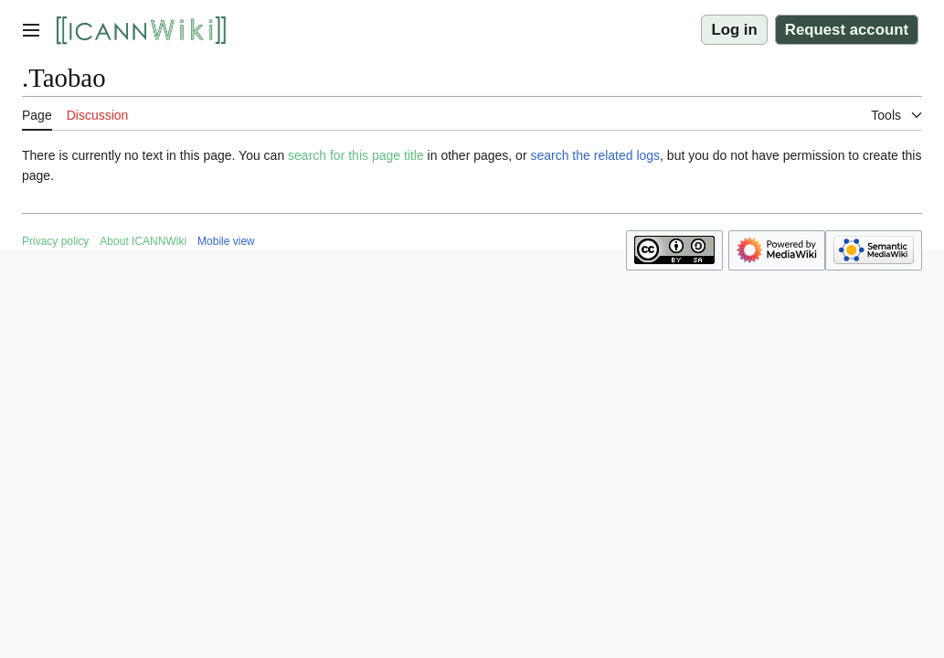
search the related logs (595, 155)
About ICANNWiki (143, 241)
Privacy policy (55, 241)
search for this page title (356, 155)
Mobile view (226, 241)
